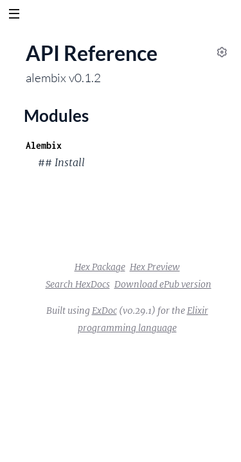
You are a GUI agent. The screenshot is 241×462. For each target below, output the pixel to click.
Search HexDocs (78, 284)
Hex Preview (155, 267)
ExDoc (104, 310)
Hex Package (100, 267)
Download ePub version (162, 284)
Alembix (44, 145)
